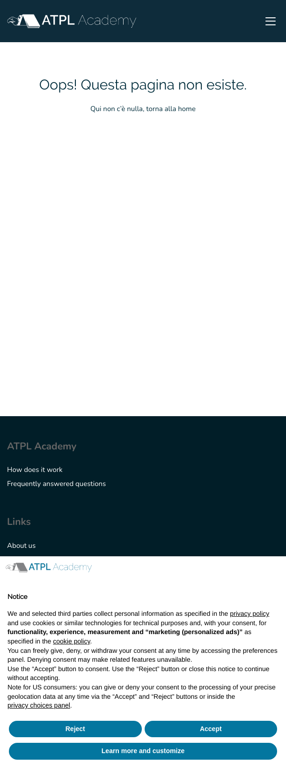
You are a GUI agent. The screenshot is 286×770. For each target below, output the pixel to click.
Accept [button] (211, 729)
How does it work (35, 470)
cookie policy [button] (71, 641)
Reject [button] (75, 729)
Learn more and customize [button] (143, 751)
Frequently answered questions (56, 484)
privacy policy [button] (249, 613)
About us (21, 546)
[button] (273, 571)
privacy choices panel (38, 705)
